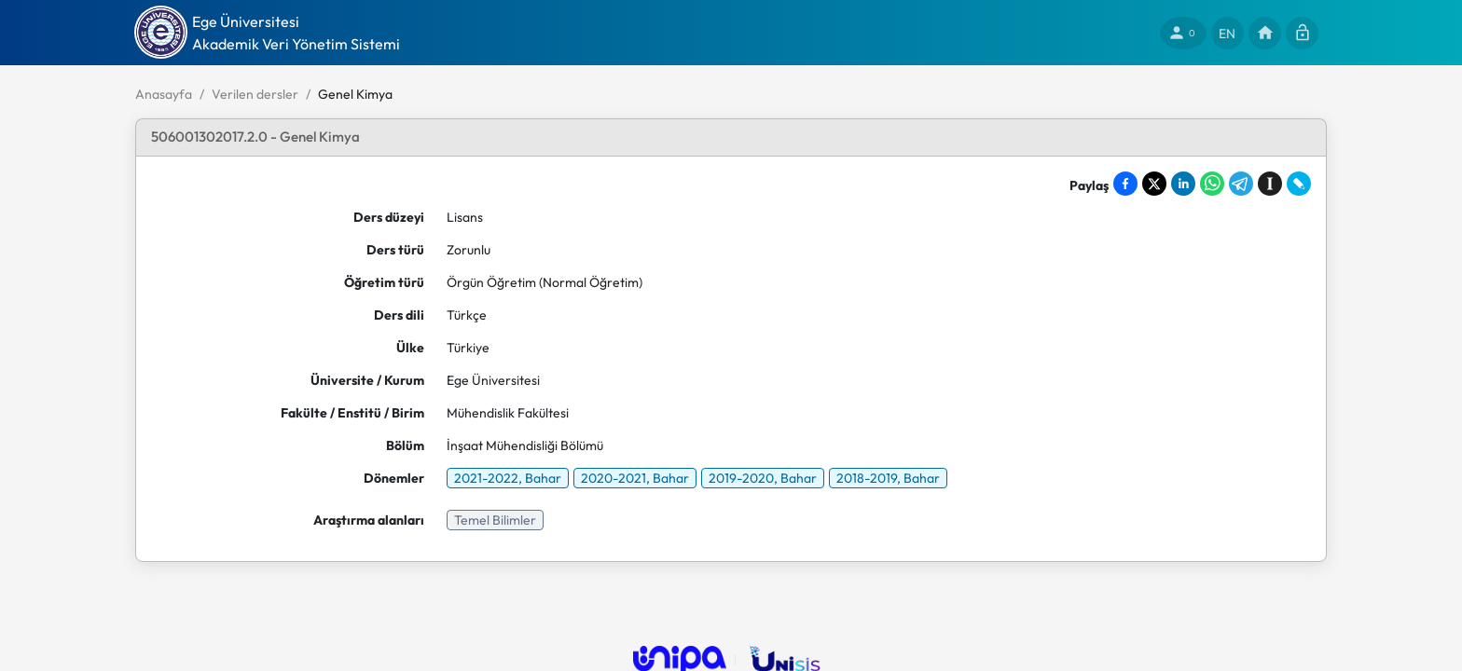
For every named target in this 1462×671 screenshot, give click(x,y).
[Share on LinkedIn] (1183, 183)
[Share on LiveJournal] (1299, 183)
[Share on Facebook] (1125, 183)
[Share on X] (1154, 183)
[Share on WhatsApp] (1212, 183)
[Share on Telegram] (1241, 183)
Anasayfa (163, 94)
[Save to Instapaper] (1270, 183)
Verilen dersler (255, 94)
